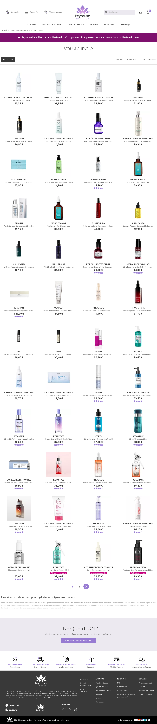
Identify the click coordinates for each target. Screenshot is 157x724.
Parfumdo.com (130, 37)
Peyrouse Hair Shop (32, 37)
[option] (78, 1)
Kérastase (84, 679)
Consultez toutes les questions (78, 640)
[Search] (106, 12)
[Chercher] (121, 12)
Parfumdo (57, 37)
